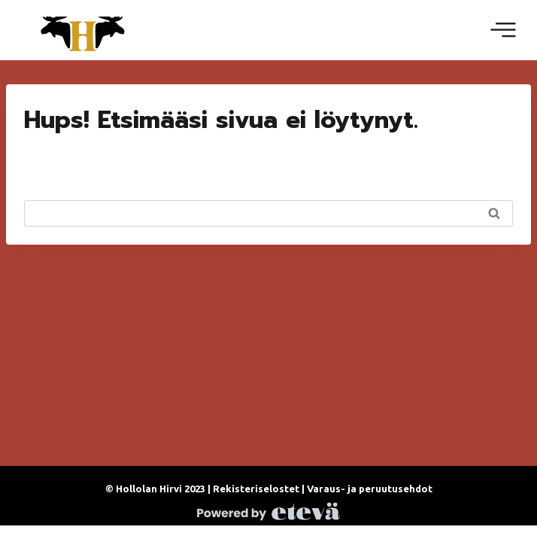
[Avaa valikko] (503, 30)
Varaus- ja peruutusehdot (369, 488)
